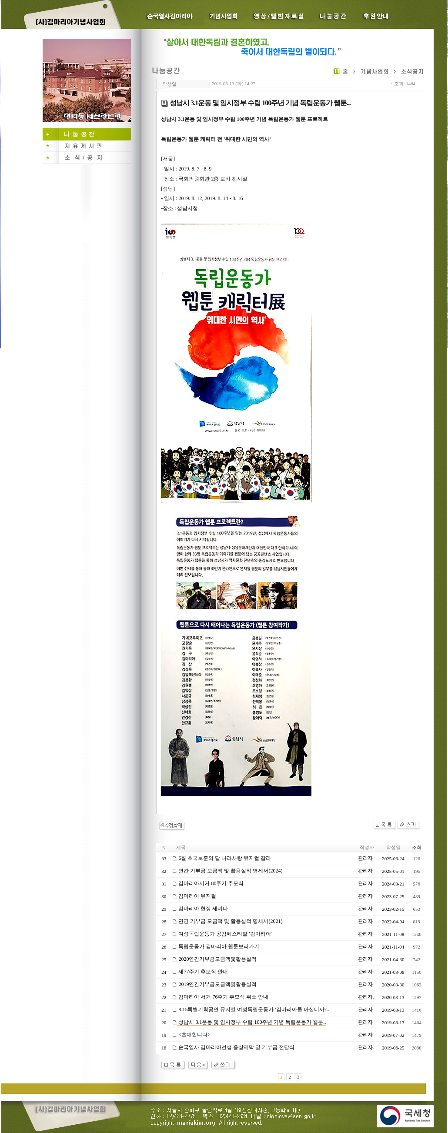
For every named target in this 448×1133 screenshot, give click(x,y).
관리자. (365, 972)
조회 (416, 847)
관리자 (365, 858)
